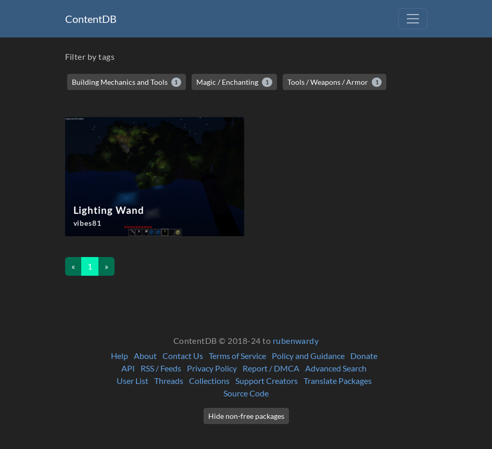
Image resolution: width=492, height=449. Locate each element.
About (145, 356)
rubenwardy (296, 340)
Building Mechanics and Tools (127, 82)
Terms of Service (237, 356)
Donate (363, 356)
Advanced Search (336, 368)
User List (132, 381)
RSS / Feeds (161, 368)
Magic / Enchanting (234, 82)
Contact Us (182, 356)
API (128, 368)
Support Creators (266, 381)
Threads (168, 381)
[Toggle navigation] (412, 18)
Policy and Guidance (308, 356)
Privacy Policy (212, 368)
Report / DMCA (271, 368)
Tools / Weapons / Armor (334, 82)
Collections (209, 381)
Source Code (246, 393)
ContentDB (91, 18)
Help (119, 356)
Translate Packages (338, 381)
